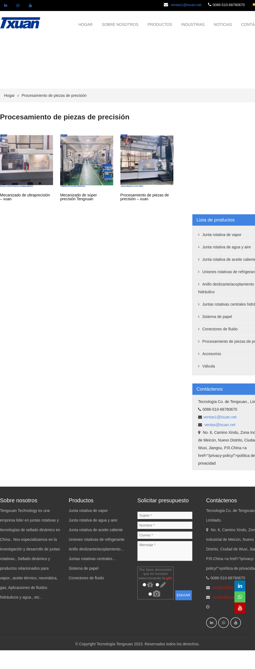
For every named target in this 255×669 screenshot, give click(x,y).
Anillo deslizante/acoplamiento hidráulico (94, 569)
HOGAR (86, 24)
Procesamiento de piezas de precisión (54, 114)
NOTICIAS (223, 24)
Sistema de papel (217, 335)
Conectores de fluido (219, 348)
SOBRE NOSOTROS (120, 24)
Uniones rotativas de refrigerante (96, 558)
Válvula (208, 385)
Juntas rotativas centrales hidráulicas (90, 578)
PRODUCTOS (160, 24)
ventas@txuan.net (219, 443)
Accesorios (211, 372)
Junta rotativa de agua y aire (226, 266)
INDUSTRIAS (193, 24)
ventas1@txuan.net (186, 5)
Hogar (9, 114)
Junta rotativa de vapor (221, 253)
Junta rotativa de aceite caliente (96, 548)
